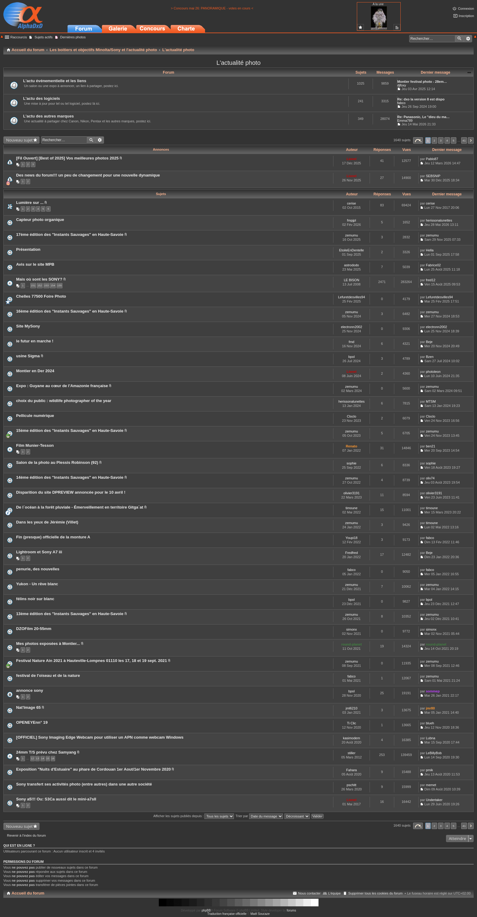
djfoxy (401, 85)
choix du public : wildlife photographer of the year (63, 400)
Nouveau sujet (19, 140)
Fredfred (351, 553)
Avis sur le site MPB (35, 264)
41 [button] (464, 140)
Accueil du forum (28, 893)
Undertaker (434, 800)
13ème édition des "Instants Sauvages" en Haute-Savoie (70, 613)
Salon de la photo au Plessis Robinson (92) (57, 462)
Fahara (351, 770)
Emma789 (405, 120)
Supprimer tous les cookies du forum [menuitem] (375, 893)
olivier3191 (351, 493)
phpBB (206, 910)
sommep (433, 691)
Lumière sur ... (30, 202)
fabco (401, 103)
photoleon (433, 371)
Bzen (429, 357)
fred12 (430, 280)
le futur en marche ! (34, 341)
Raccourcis (18, 37)
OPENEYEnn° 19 (31, 722)
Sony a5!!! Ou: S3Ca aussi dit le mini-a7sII (56, 799)
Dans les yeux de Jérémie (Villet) (47, 522)
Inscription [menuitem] (466, 16)
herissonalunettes (439, 220)
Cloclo (351, 416)
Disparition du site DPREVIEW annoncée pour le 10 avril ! (70, 492)
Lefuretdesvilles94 (351, 297)
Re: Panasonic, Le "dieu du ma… (423, 117)
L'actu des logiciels (41, 98)
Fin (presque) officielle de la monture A (53, 537)
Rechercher (459, 38)
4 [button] (447, 140)
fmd (351, 342)
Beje (429, 342)
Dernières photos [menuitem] (73, 37)
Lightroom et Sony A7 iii (39, 552)
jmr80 (430, 708)
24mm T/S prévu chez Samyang (46, 752)
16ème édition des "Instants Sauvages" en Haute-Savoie (70, 311)
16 (52, 758)
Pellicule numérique (35, 415)
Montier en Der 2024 (35, 371)
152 (39, 285)
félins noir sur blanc (35, 599)
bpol (351, 357)
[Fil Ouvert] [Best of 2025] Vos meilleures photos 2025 (67, 158)
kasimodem (351, 738)
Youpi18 (351, 538)
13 (37, 758)
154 (52, 285)
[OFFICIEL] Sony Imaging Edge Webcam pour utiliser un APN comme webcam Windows (99, 737)
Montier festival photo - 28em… (422, 81)
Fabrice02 (433, 265)
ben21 (430, 446)
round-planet (351, 644)
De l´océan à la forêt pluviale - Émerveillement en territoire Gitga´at (79, 507)
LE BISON (351, 280)
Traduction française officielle (226, 913)
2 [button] (434, 140)
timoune (351, 508)
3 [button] (441, 140)
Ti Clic (351, 723)
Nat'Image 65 (28, 707)
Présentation (28, 249)
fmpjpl (351, 220)
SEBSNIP (433, 176)
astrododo (351, 265)
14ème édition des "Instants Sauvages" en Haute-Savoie (70, 477)
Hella (429, 250)
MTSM (431, 401)
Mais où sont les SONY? (39, 279)
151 (33, 285)
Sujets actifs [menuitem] (43, 37)
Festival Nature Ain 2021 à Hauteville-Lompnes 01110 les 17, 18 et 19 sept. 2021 (91, 660)
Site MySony (28, 326)
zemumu (351, 235)
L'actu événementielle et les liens (54, 81)
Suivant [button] (471, 140)
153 (46, 285)
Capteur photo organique (40, 219)
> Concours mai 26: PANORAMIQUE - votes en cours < (212, 8)
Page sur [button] (418, 140)
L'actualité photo (238, 62)
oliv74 (430, 478)
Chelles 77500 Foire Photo (41, 296)
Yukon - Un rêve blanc (37, 584)
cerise (351, 203)
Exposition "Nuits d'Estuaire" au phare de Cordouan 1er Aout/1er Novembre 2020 (93, 769)
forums (291, 910)
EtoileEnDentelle (351, 250)
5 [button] (453, 140)
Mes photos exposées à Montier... (48, 643)
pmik (429, 770)
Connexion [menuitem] (466, 8)
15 (47, 758)
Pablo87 (432, 159)
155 (59, 285)
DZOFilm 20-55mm (33, 628)
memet (431, 785)
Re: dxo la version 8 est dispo (420, 99)
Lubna (430, 738)
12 (32, 758)
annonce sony (29, 690)
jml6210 (351, 708)
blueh (430, 723)
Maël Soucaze (260, 913)
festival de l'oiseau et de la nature (48, 675)
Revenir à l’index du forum (26, 835)
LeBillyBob (434, 753)
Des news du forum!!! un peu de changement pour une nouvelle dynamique (88, 175)
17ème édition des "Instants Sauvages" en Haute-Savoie (70, 234)
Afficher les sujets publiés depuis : (193, 816)
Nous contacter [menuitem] (309, 893)
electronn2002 (351, 327)
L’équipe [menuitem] (334, 893)
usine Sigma (28, 356)
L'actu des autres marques (48, 116)
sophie (351, 463)
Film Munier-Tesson (35, 445)
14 (42, 758)
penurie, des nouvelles (37, 569)
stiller (352, 753)
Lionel (351, 159)
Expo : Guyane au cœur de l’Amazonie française (62, 385)
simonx (351, 629)
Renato (351, 446)
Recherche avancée (468, 38)
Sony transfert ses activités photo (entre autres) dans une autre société (84, 784)
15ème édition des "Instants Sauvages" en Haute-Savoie (70, 430)
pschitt (352, 785)
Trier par (259, 816)
